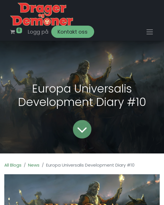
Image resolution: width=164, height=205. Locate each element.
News (33, 165)
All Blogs (12, 165)
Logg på (38, 31)
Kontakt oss (73, 31)
